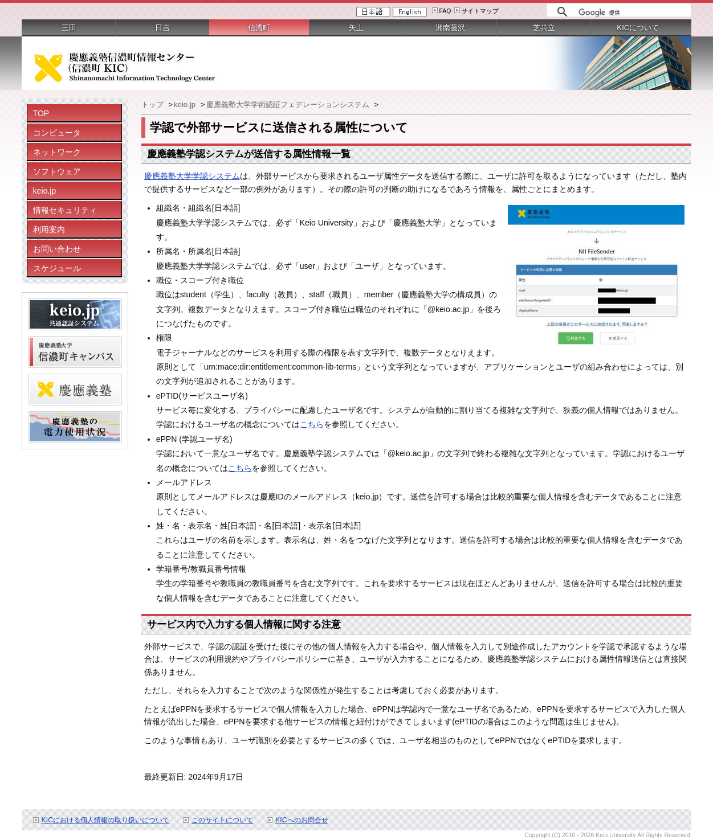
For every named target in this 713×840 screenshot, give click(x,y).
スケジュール (57, 268)
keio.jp (44, 190)
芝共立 (544, 27)
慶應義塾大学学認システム (192, 176)
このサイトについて (222, 820)
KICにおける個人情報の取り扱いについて (106, 820)
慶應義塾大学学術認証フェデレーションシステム (289, 104)
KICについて (638, 27)
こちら (312, 424)
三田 (69, 27)
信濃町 (259, 27)
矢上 (356, 27)
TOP (41, 113)
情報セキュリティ (65, 210)
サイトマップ (480, 10)
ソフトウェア (57, 171)
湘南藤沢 (450, 27)
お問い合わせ (57, 248)
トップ (153, 104)
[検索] (631, 12)
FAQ (445, 10)
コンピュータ (57, 132)
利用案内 (49, 229)
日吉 (162, 27)
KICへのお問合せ (301, 820)
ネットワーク (57, 152)
